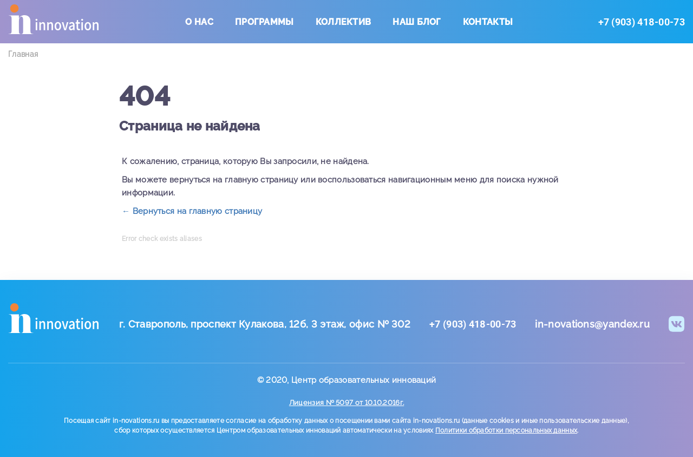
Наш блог (417, 22)
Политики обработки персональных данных (506, 430)
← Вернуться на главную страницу (192, 211)
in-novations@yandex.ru (592, 324)
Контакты (488, 22)
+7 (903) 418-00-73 (641, 22)
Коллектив (343, 22)
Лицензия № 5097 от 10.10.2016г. (346, 403)
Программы (264, 22)
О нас (199, 22)
